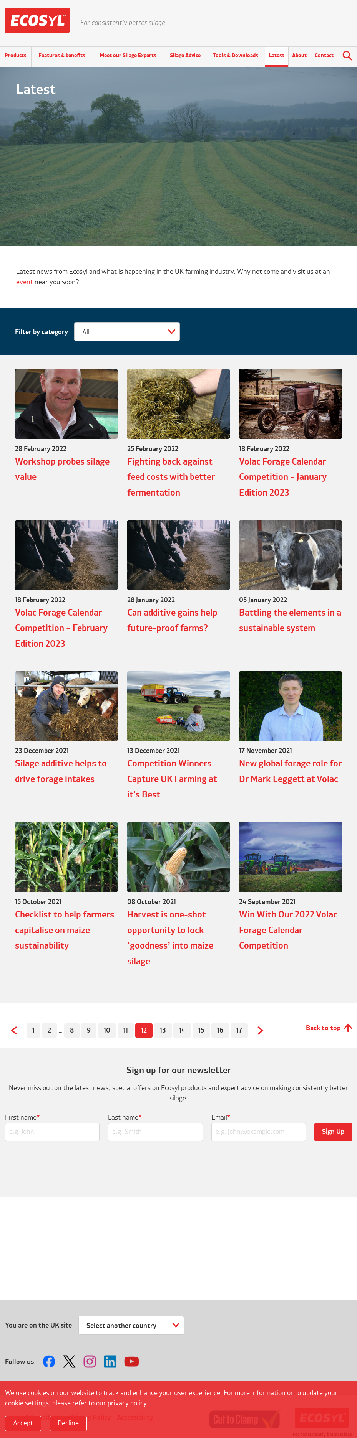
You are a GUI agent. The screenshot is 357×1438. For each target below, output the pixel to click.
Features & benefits (61, 55)
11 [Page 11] (125, 1030)
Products (16, 55)
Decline (68, 1423)
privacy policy (127, 1403)
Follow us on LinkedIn (111, 1361)
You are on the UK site (38, 1325)
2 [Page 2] (49, 1030)
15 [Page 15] (201, 1030)
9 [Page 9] (89, 1030)
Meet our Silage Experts (128, 55)
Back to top (323, 1028)
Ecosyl (37, 23)
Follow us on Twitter (70, 1361)
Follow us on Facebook (50, 1361)
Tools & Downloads (235, 55)
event (24, 282)
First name (22, 1117)
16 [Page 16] (220, 1030)
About (299, 55)
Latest (276, 55)
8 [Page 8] (72, 1030)
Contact (324, 55)
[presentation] (178, 1166)
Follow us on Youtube (131, 1361)
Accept (23, 1423)
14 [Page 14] (182, 1030)
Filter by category (41, 332)
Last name (125, 1117)
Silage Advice (185, 55)
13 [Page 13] (163, 1030)
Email (221, 1117)
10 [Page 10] (107, 1030)
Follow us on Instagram (90, 1361)
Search (347, 57)
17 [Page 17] (239, 1030)
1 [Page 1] (33, 1030)
